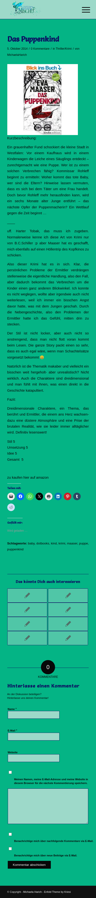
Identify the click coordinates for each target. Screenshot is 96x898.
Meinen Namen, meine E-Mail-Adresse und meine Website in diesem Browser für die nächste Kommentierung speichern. (51, 781)
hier (26, 477)
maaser (72, 543)
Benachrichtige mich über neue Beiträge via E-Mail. (45, 855)
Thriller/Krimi (64, 48)
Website (13, 752)
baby (31, 543)
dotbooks (42, 543)
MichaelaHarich (17, 55)
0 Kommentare (40, 48)
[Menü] (82, 9)
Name (12, 709)
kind (54, 543)
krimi (62, 543)
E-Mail (12, 730)
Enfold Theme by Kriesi (57, 891)
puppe (83, 543)
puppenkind (15, 549)
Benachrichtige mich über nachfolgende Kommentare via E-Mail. (53, 841)
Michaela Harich (32, 891)
